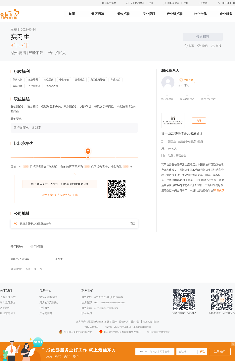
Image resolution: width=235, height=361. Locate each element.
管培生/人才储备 (20, 258)
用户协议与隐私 (48, 302)
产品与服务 (45, 313)
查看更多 (219, 190)
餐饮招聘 (123, 14)
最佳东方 (124, 321)
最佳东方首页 (109, 3)
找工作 (38, 269)
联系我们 (86, 313)
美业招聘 (149, 14)
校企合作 (200, 14)
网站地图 (5, 307)
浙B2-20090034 (91, 326)
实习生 (59, 258)
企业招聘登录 (137, 3)
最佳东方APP (7, 313)
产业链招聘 (175, 14)
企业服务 (226, 14)
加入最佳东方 (8, 302)
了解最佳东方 (8, 297)
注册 (151, 3)
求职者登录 (173, 3)
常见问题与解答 (48, 297)
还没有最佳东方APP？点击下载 (60, 194)
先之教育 (147, 321)
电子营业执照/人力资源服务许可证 (119, 332)
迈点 (156, 321)
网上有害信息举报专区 (158, 332)
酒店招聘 (97, 14)
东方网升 (81, 321)
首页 (72, 14)
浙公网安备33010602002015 (75, 332)
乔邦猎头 (135, 321)
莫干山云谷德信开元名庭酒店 (182, 133)
